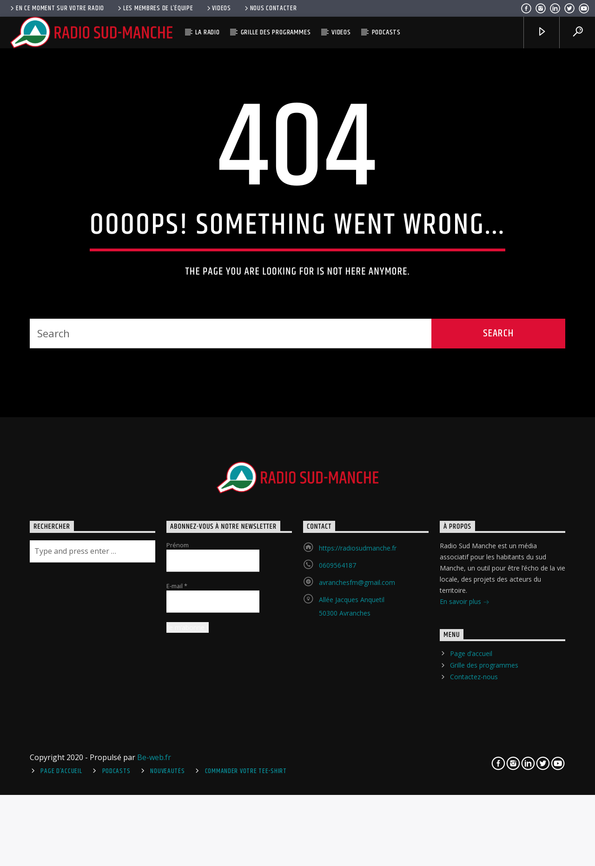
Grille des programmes (276, 32)
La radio (207, 32)
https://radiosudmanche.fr (358, 721)
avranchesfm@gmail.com (357, 755)
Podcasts (386, 32)
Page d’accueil (471, 827)
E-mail (176, 759)
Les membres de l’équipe (154, 8)
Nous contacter (270, 8)
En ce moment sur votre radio (56, 8)
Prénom (177, 718)
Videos (218, 8)
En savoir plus (464, 775)
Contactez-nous (474, 850)
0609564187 (337, 738)
